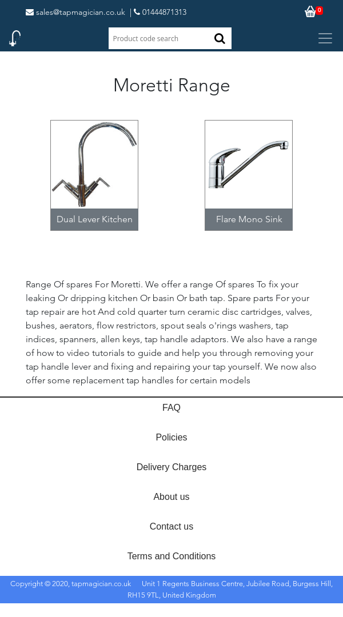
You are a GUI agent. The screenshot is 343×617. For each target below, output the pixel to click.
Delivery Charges (172, 467)
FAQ (171, 407)
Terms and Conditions (171, 556)
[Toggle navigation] (325, 38)
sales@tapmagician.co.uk (75, 12)
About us (171, 497)
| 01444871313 (158, 12)
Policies (171, 437)
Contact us (171, 526)
